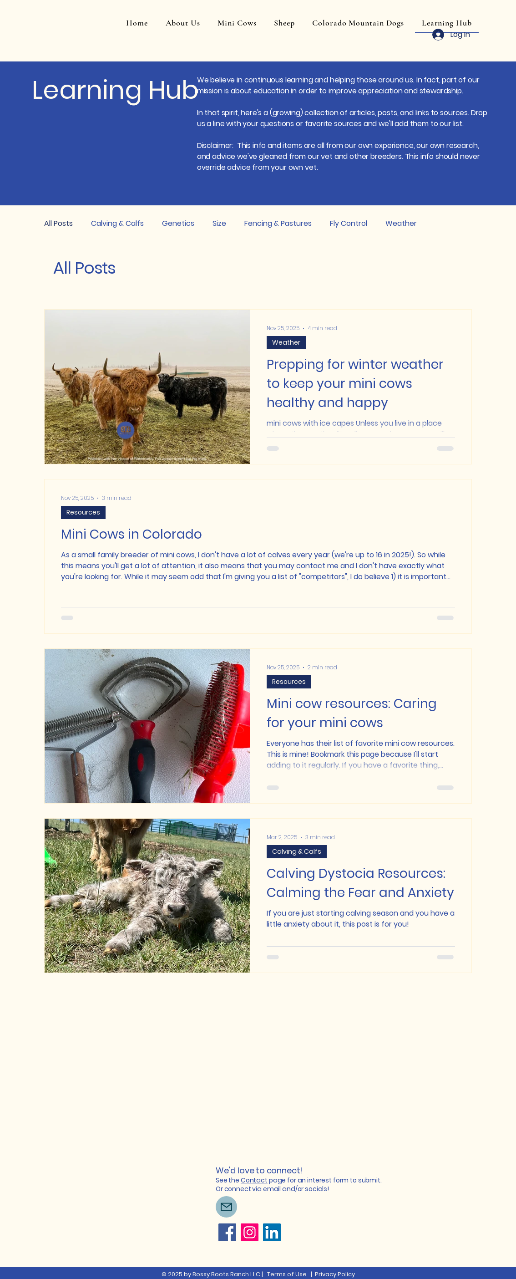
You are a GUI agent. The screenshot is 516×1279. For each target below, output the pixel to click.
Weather (401, 223)
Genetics (178, 223)
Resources (83, 512)
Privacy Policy (335, 1274)
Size (219, 223)
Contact (254, 1180)
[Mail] (226, 1207)
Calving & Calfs (117, 223)
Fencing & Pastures (278, 223)
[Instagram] (249, 1232)
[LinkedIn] (272, 1232)
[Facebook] (227, 1232)
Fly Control (348, 223)
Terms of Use (287, 1274)
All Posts (58, 223)
